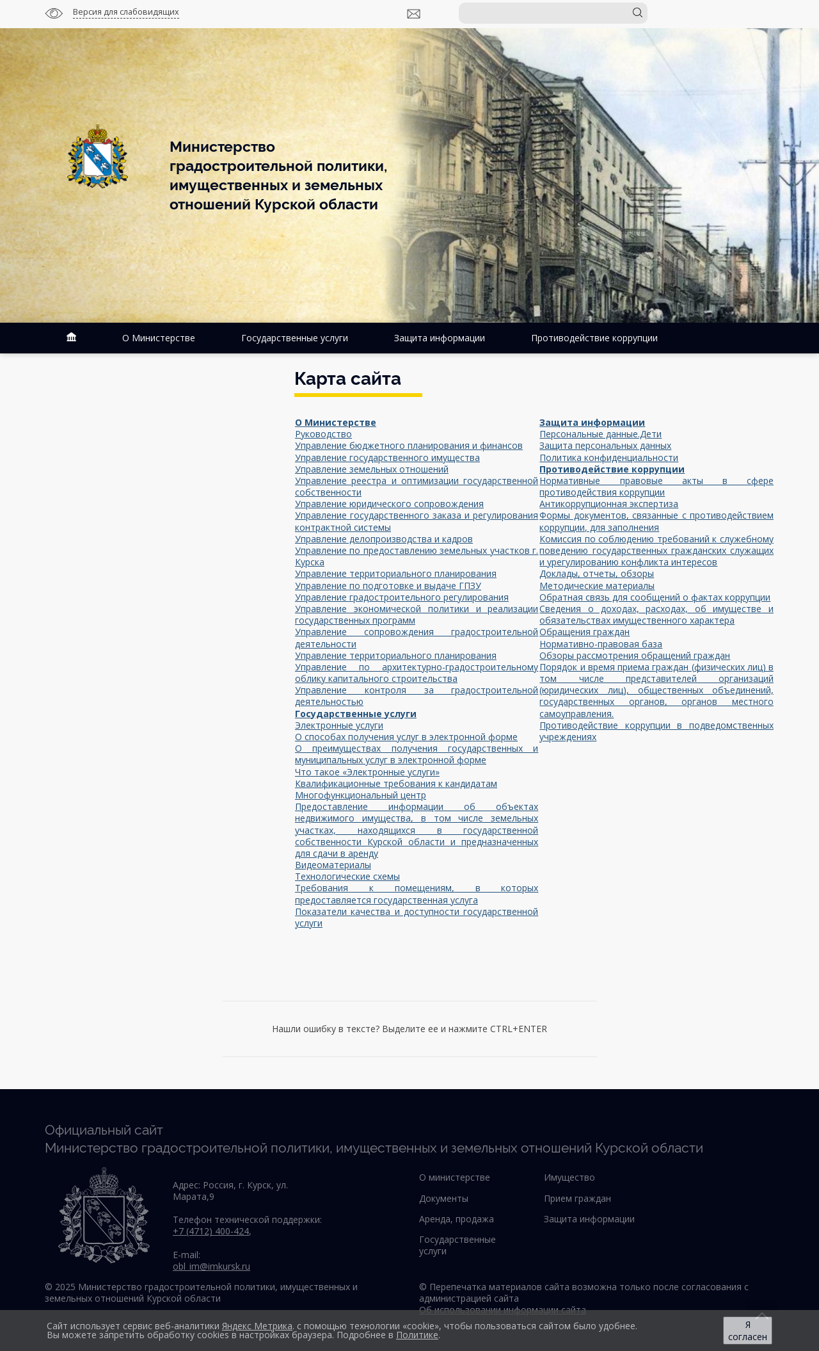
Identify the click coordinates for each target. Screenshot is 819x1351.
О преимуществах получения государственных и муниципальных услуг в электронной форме (416, 754)
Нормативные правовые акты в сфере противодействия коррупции (656, 486)
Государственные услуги (294, 338)
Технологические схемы (347, 876)
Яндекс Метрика (257, 1326)
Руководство (323, 434)
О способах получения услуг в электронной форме (406, 737)
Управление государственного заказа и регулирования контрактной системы (416, 521)
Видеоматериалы (333, 865)
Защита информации (439, 338)
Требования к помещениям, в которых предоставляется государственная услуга (416, 893)
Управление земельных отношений (372, 469)
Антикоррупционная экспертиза (608, 504)
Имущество (569, 1177)
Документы (443, 1198)
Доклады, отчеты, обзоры (596, 573)
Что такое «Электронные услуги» (367, 772)
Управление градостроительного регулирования (402, 597)
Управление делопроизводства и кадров (384, 539)
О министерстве (454, 1177)
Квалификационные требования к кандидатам (396, 783)
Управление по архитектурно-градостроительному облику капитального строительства (416, 672)
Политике (417, 1335)
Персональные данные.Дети (600, 434)
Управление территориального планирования (396, 573)
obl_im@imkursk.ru (211, 1266)
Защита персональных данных (605, 445)
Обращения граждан (584, 632)
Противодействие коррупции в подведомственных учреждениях (656, 731)
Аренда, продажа (456, 1219)
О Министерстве (158, 338)
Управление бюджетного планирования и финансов (409, 445)
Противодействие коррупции (594, 338)
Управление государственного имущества (387, 457)
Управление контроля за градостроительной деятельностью (416, 696)
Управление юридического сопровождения (389, 504)
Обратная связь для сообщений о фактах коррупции (654, 597)
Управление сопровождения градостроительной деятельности (416, 637)
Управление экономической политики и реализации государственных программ (416, 614)
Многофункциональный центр (360, 795)
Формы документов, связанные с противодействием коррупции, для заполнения (656, 521)
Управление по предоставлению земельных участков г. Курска (416, 556)
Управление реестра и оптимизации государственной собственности (416, 486)
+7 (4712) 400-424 (211, 1231)
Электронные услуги (339, 725)
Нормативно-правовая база (600, 644)
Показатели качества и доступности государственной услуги (416, 917)
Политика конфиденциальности (608, 457)
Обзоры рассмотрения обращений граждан (634, 655)
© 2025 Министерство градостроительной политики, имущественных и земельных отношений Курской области (201, 1292)
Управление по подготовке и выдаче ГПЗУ (388, 585)
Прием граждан (577, 1198)
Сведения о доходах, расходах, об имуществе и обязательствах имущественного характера (656, 614)
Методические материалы (597, 585)
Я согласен (747, 1330)
